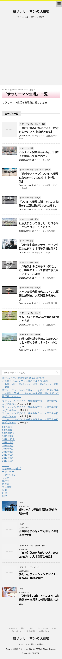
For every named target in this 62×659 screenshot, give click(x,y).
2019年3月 (7, 461)
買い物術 (7, 487)
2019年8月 (7, 445)
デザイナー (8, 471)
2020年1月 (7, 436)
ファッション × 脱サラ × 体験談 (30, 644)
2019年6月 (7, 451)
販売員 (25, 188)
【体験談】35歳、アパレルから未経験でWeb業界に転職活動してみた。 (39, 600)
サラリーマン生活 (42, 136)
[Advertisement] (31, 53)
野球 (53, 231)
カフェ (5, 465)
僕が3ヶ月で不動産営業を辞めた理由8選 (23, 378)
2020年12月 (8, 430)
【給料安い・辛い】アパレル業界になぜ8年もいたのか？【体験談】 (38, 178)
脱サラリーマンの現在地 (31, 11)
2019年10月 (8, 439)
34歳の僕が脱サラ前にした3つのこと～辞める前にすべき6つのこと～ (38, 342)
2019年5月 (7, 455)
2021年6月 (7, 427)
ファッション (9, 474)
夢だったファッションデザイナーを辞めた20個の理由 (30, 390)
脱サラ (54, 136)
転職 (21, 138)
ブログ (5, 478)
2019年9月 (7, 442)
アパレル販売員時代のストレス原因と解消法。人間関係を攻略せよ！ (38, 296)
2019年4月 (7, 458)
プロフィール (42, 628)
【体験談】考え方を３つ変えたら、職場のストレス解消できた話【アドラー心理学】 (38, 270)
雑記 (53, 278)
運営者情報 (31, 631)
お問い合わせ (44, 631)
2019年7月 (7, 448)
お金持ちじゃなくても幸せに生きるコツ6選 (25, 381)
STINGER (35, 653)
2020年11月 (8, 433)
